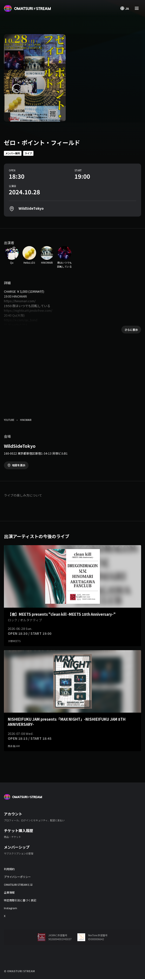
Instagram (10, 908)
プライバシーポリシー (17, 877)
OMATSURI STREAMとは (18, 884)
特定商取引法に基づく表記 (20, 900)
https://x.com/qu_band (20, 320)
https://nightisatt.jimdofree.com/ (28, 310)
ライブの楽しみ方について (23, 495)
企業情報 (9, 892)
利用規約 (9, 869)
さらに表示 (131, 330)
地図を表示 (18, 465)
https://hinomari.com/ (20, 301)
